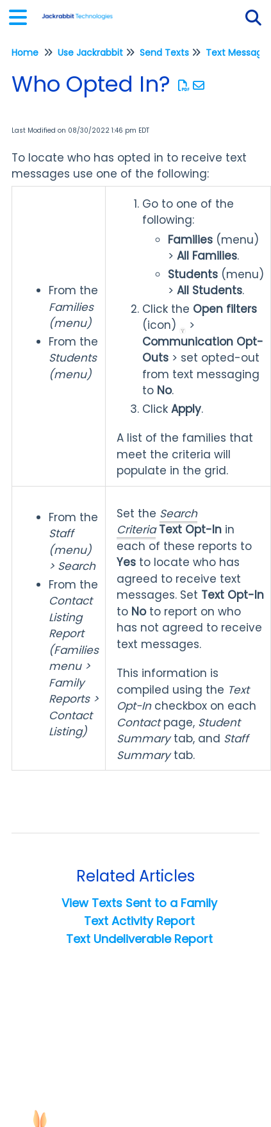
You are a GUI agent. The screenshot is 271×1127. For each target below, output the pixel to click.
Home (25, 52)
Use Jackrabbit (90, 52)
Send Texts (164, 52)
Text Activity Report (139, 921)
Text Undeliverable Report (139, 939)
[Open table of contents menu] (22, 15)
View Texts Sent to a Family (139, 903)
